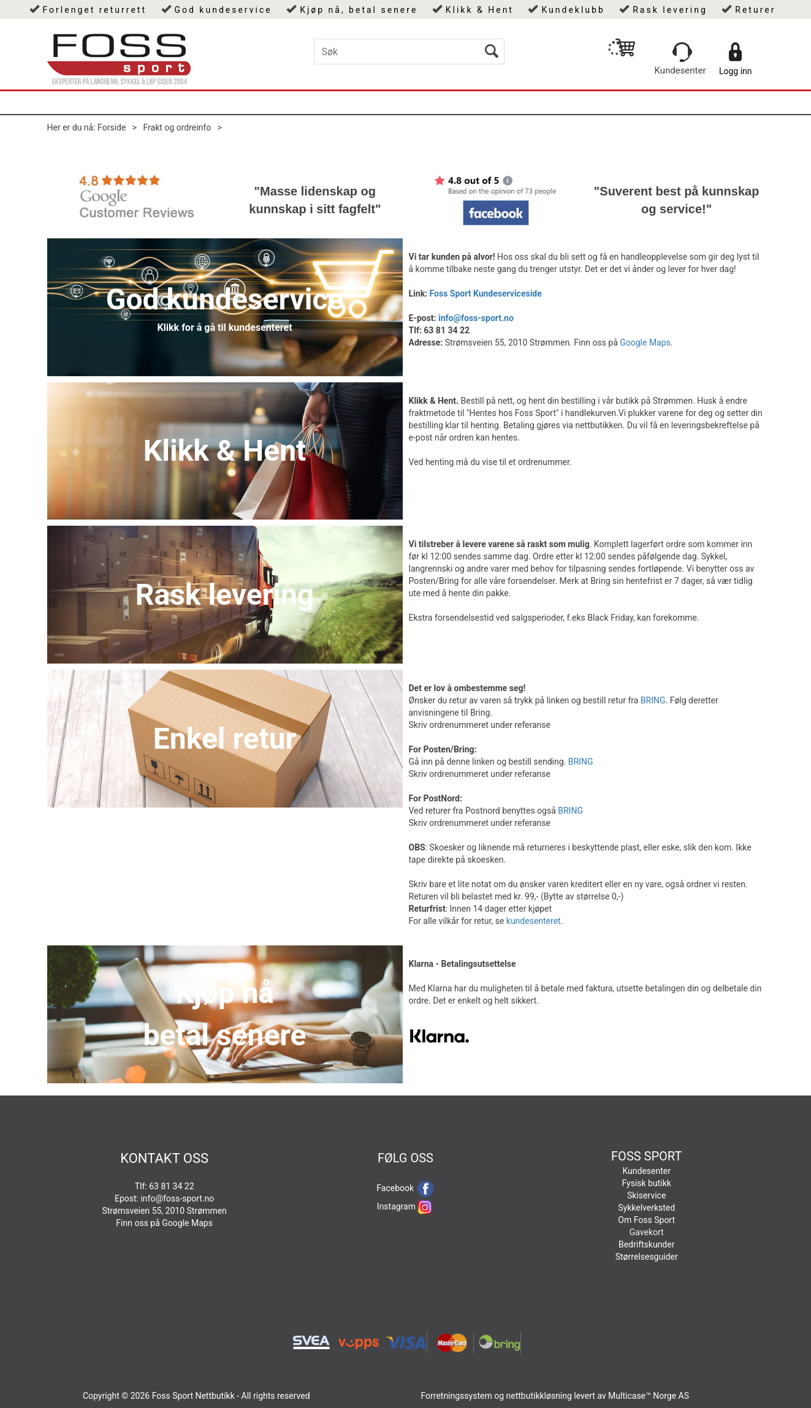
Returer (755, 10)
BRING (653, 700)
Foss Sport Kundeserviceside (486, 293)
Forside (111, 127)
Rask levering (670, 10)
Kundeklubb (572, 10)
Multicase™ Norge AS (648, 1396)
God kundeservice (223, 10)
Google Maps (645, 342)
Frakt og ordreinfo (177, 127)
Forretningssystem (456, 1396)
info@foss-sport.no (476, 318)
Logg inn (735, 71)
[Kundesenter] (682, 52)
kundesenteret (533, 921)
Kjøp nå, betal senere (358, 10)
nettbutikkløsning (539, 1396)
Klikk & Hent (480, 10)
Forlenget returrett (95, 10)
